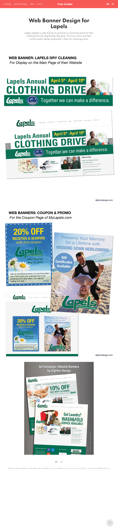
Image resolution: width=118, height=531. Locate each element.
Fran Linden (65, 4)
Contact (39, 4)
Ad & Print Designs (20, 4)
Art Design (7, 4)
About (32, 4)
